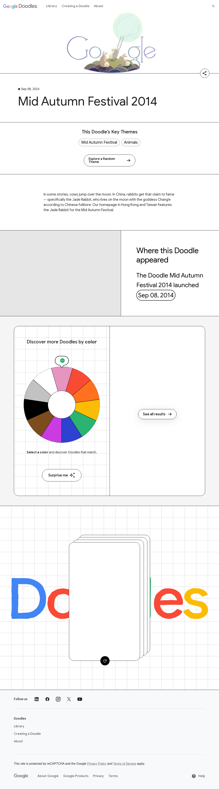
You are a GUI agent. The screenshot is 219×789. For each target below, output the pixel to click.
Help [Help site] (198, 776)
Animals (131, 142)
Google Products (75, 776)
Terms (113, 776)
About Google (48, 776)
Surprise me (61, 475)
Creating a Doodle (75, 6)
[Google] (21, 776)
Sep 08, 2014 (156, 295)
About (98, 6)
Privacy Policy (97, 763)
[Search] (213, 6)
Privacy (98, 776)
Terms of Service (124, 763)
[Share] (204, 73)
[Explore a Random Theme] (109, 160)
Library (51, 6)
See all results (157, 414)
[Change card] (105, 660)
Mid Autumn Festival (99, 142)
